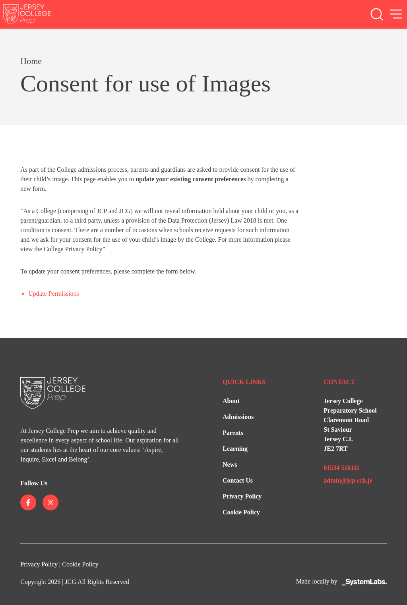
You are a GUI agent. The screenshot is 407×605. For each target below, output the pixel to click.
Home (31, 61)
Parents (233, 432)
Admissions (238, 416)
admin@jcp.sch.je (348, 480)
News (230, 464)
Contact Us (238, 480)
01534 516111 (341, 467)
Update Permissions (53, 293)
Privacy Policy (242, 496)
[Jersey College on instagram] (50, 502)
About (231, 401)
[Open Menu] (396, 14)
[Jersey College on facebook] (28, 502)
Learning (235, 448)
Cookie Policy (241, 512)
